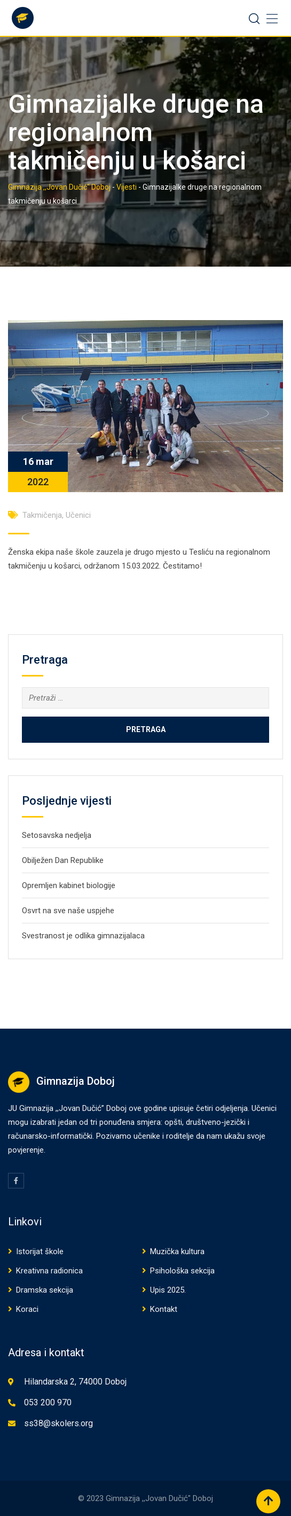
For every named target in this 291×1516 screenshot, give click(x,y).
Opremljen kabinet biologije (68, 885)
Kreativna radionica (49, 1271)
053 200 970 (48, 1402)
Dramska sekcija (44, 1290)
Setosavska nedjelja (56, 835)
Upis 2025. (168, 1290)
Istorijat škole (40, 1251)
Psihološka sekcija (182, 1271)
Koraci (27, 1309)
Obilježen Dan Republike (63, 860)
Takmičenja (42, 515)
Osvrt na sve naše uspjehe (68, 910)
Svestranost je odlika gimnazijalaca (83, 935)
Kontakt (163, 1309)
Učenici (78, 515)
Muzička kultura (177, 1251)
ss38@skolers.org (58, 1423)
